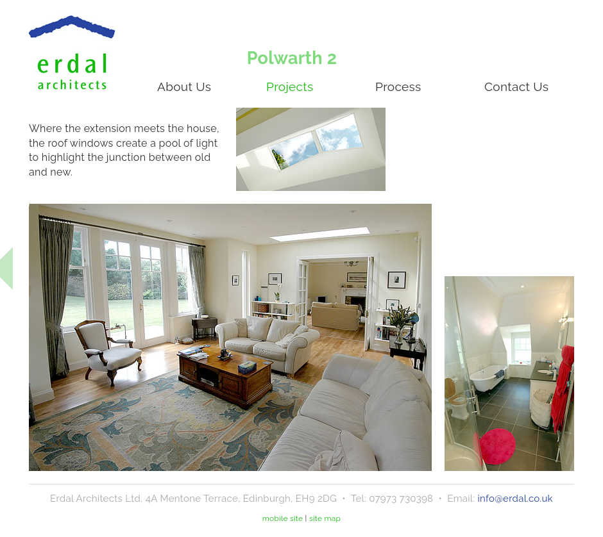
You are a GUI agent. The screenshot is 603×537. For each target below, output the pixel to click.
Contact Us (516, 86)
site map (325, 518)
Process (398, 86)
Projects (289, 86)
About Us (184, 86)
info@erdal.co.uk (514, 498)
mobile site (282, 518)
